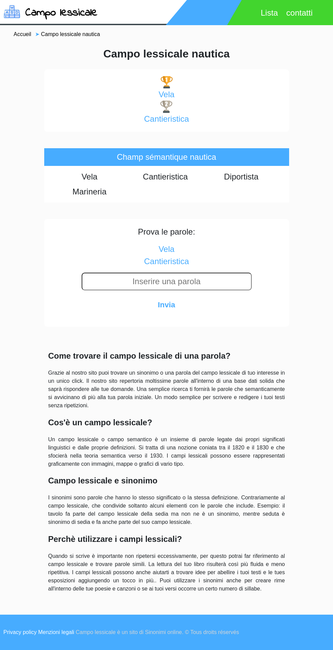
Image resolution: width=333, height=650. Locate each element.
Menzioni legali (56, 632)
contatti (299, 12)
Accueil (22, 34)
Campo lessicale (61, 13)
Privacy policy (20, 632)
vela (166, 87)
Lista (269, 12)
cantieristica (166, 112)
